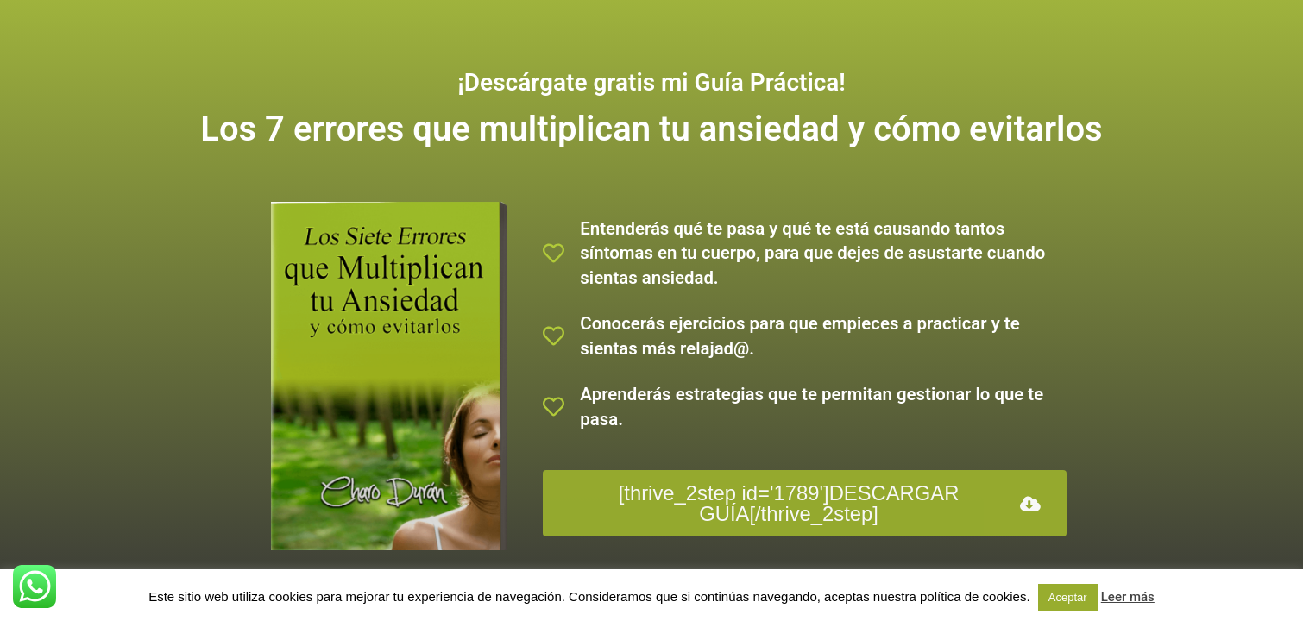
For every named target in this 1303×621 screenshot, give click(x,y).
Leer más (1128, 597)
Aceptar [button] (1067, 597)
